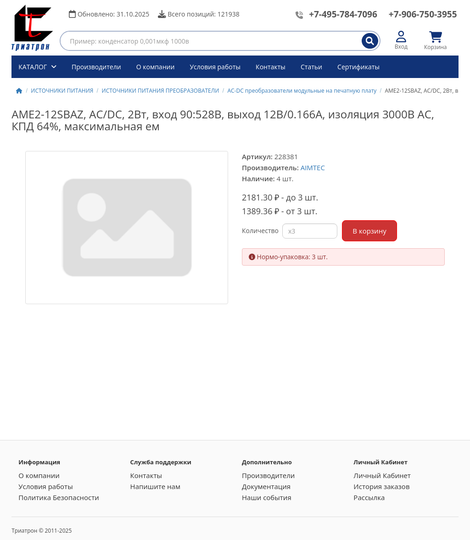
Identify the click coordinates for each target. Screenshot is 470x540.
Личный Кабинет (382, 475)
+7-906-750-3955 (423, 14)
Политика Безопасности (58, 497)
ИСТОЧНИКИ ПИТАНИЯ (62, 91)
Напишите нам (155, 486)
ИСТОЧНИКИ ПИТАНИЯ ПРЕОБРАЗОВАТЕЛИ (160, 91)
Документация (266, 486)
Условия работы (215, 66)
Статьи (311, 66)
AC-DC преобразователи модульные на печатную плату (301, 91)
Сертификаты (358, 66)
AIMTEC (313, 167)
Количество (260, 230)
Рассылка (369, 497)
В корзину (369, 230)
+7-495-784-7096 (343, 14)
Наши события (266, 497)
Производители (96, 66)
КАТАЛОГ (33, 66)
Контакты (270, 66)
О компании (155, 66)
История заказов (381, 486)
